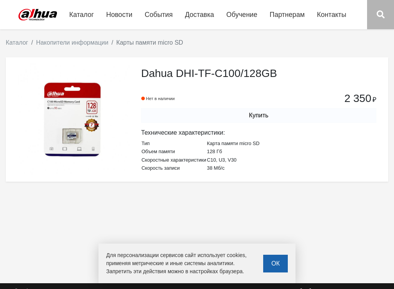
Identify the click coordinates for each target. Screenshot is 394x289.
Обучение (241, 14)
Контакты (331, 14)
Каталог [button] (81, 14)
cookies (236, 255)
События (159, 14)
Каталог (17, 42)
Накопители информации (72, 42)
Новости (119, 14)
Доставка (199, 14)
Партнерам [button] (287, 14)
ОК (275, 263)
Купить (259, 115)
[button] (380, 14)
